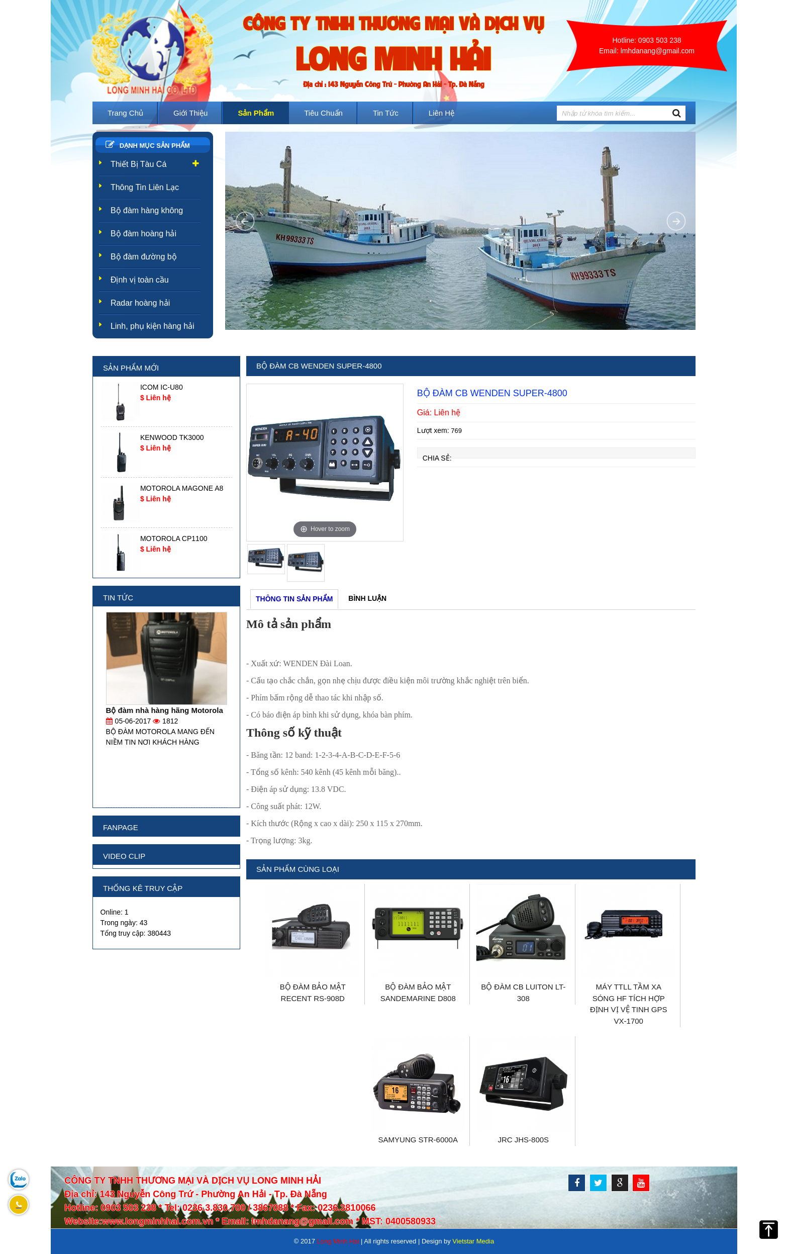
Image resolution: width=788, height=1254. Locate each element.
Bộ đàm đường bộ (144, 256)
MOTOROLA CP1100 (174, 538)
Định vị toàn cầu (140, 280)
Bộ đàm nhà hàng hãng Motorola (164, 710)
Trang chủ (125, 113)
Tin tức (386, 113)
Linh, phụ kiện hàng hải (152, 326)
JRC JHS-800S (523, 1139)
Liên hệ (441, 113)
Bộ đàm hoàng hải (143, 233)
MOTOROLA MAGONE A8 (181, 488)
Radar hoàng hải (140, 303)
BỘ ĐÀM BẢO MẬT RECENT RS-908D (313, 992)
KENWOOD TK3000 (172, 437)
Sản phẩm (256, 113)
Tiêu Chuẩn (323, 113)
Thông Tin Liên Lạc (145, 187)
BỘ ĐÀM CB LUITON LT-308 (523, 992)
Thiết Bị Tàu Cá (138, 164)
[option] (325, 462)
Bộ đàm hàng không (147, 210)
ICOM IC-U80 (161, 387)
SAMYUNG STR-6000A (418, 1139)
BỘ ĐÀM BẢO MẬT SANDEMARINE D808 (418, 992)
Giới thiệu (190, 113)
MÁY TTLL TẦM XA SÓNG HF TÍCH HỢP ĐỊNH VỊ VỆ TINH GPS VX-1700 (628, 1003)
